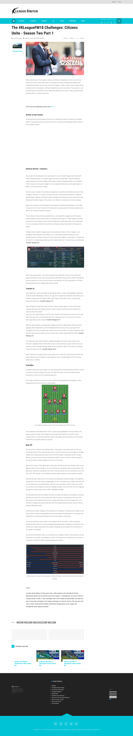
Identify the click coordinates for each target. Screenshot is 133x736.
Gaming (52, 622)
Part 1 (53, 107)
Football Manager (40, 622)
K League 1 (22, 21)
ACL (53, 21)
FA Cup (62, 21)
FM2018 (28, 622)
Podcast (44, 21)
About (119, 1)
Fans (83, 21)
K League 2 (33, 21)
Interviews (72, 21)
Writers (114, 1)
